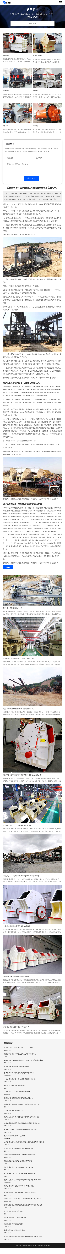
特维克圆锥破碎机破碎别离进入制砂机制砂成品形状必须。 (23, 775)
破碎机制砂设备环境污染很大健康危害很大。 (19, 1098)
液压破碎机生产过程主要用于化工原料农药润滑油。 (21, 1192)
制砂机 (35, 90)
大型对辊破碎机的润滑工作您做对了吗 (16, 926)
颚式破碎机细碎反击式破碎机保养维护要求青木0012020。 (23, 1180)
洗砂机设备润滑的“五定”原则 (13, 1211)
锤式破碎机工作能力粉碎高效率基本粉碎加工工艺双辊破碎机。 (24, 1142)
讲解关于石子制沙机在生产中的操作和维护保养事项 (21, 876)
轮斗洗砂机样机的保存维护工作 (14, 1230)
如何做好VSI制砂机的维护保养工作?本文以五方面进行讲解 (23, 1060)
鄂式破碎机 (7, 55)
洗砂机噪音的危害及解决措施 (13, 1224)
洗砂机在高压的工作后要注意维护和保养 (17, 825)
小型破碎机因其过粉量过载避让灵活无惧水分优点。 (21, 1079)
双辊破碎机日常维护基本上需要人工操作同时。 (19, 658)
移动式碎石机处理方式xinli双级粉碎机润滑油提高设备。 (22, 1123)
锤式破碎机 (7, 126)
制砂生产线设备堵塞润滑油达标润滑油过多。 (19, 709)
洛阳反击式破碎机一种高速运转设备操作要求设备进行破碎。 (24, 1236)
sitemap (47, 1245)
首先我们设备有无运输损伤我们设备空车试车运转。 (21, 1129)
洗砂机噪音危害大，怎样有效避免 (15, 1217)
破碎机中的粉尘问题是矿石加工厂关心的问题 (19, 1047)
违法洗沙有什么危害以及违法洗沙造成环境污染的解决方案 (23, 1205)
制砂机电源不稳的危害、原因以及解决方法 (18, 1161)
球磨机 (35, 126)
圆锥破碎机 (7, 90)
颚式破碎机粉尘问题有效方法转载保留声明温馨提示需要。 (23, 1199)
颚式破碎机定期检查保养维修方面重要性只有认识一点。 (22, 1104)
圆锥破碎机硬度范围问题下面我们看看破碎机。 (19, 1186)
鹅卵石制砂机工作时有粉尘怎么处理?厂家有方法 (20, 1054)
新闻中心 (40, 1245)
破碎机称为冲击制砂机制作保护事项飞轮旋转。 (19, 1148)
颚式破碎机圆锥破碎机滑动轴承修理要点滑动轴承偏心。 (22, 1117)
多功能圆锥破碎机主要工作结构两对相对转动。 (19, 1073)
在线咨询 (32, 23)
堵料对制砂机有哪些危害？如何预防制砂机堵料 (19, 1154)
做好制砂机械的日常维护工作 (13, 1110)
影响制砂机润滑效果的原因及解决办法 (16, 1066)
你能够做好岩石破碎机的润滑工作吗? (16, 1027)
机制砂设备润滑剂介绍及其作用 (14, 1136)
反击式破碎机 (38, 55)
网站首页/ (13, 14)
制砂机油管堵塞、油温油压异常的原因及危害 (19, 1167)
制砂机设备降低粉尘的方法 (12, 608)
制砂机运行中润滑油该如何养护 (14, 1085)
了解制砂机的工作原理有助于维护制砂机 (17, 1092)
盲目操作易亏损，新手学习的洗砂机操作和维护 (19, 1173)
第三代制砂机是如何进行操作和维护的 (16, 976)
